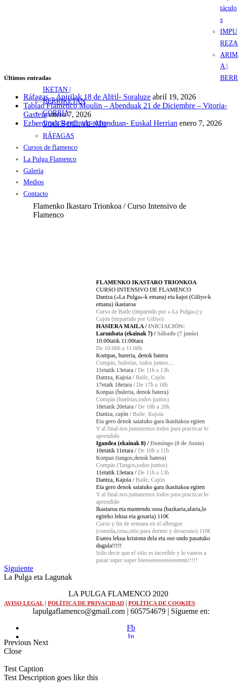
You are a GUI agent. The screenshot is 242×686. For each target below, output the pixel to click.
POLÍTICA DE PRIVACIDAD (86, 603)
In (131, 636)
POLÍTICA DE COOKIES (161, 603)
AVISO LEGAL (23, 603)
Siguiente (18, 568)
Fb (131, 628)
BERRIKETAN (64, 101)
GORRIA (56, 113)
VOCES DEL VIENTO (75, 124)
